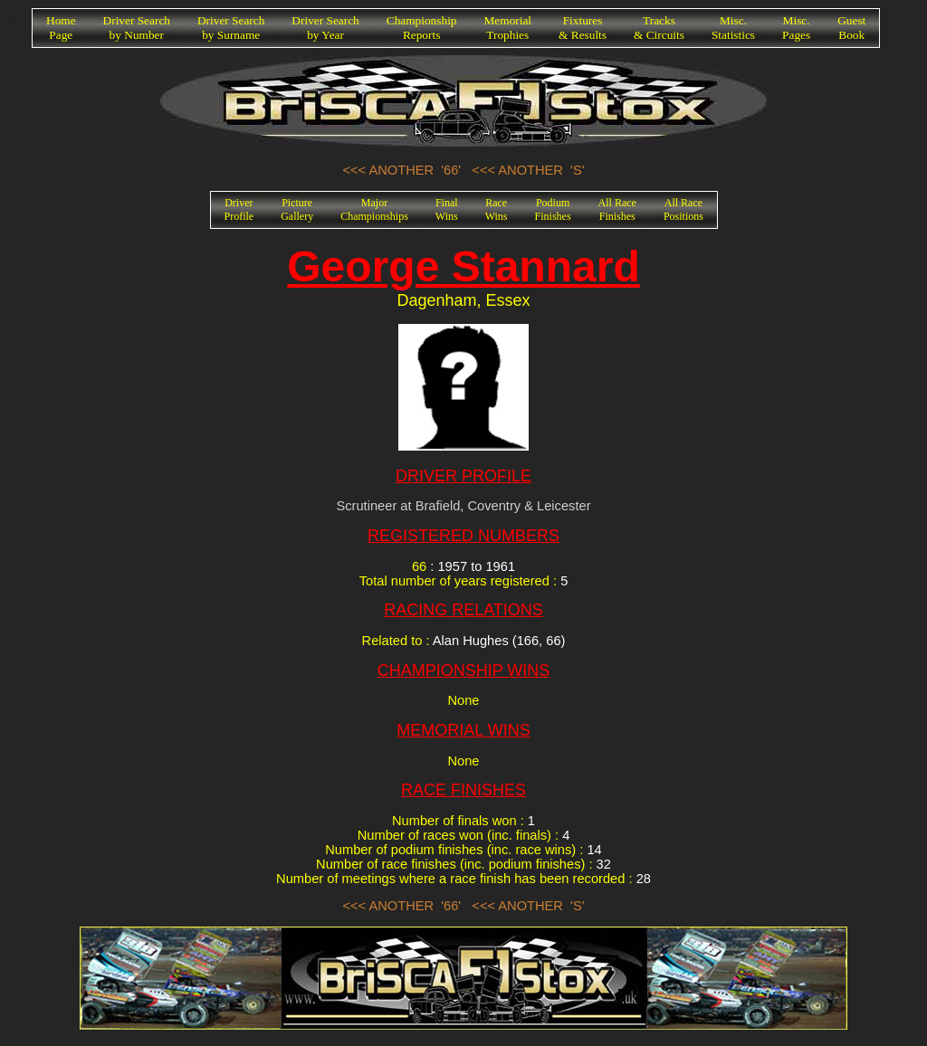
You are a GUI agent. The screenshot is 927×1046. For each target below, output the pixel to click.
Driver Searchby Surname (230, 28)
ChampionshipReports (422, 28)
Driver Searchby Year (324, 28)
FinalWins (446, 209)
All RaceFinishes (617, 209)
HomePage (61, 28)
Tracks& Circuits (659, 28)
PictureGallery (297, 209)
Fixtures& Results (583, 28)
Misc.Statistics (733, 28)
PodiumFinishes (553, 209)
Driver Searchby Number (136, 28)
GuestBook (851, 28)
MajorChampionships (374, 209)
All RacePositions (683, 209)
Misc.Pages (796, 28)
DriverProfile (239, 209)
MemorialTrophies (508, 28)
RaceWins (496, 209)
